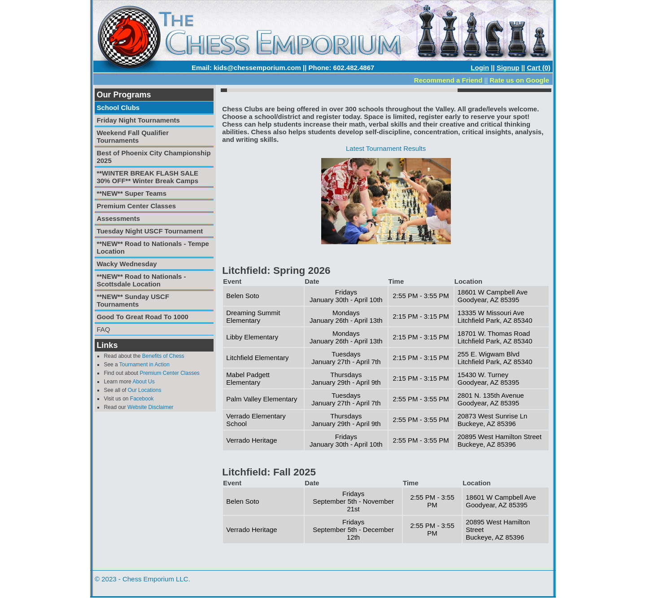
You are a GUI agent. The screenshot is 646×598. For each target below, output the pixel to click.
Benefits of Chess (163, 356)
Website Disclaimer (150, 407)
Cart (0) (538, 67)
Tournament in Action (144, 364)
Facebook (142, 399)
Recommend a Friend (448, 80)
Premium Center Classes (169, 373)
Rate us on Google (519, 80)
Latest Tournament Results (386, 148)
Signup (508, 67)
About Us (143, 381)
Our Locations (145, 390)
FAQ (103, 329)
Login (480, 67)
